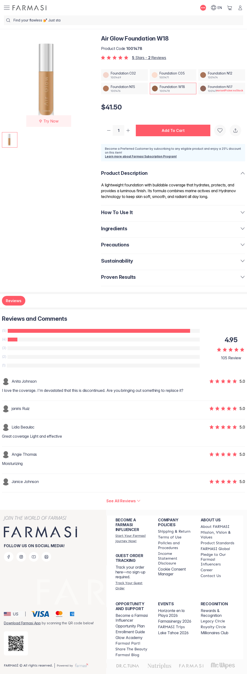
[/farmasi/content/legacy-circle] (213, 621)
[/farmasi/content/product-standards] (217, 543)
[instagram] (21, 557)
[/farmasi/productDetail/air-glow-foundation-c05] (173, 75)
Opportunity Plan (130, 626)
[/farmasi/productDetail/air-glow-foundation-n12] (221, 75)
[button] (175, 130)
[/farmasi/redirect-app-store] (16, 643)
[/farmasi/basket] (230, 8)
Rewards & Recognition (211, 613)
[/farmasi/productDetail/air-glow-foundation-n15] (124, 88)
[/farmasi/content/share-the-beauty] (131, 649)
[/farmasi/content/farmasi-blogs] (127, 655)
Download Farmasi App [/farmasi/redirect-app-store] (22, 623)
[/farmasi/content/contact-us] (211, 575)
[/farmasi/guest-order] (132, 585)
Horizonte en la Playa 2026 (171, 613)
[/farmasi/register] (132, 538)
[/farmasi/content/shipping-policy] (174, 531)
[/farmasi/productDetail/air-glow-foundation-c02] (124, 75)
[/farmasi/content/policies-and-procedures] (175, 545)
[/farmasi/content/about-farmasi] (215, 526)
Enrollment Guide (130, 631)
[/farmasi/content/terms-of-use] (169, 537)
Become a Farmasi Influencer (132, 618)
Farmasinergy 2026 (174, 621)
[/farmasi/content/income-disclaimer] (175, 558)
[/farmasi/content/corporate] (215, 548)
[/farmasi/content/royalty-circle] (213, 627)
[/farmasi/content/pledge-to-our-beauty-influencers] (217, 559)
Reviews (13, 301)
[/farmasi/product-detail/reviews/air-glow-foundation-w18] (123, 501)
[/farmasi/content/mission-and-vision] (217, 535)
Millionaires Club (214, 632)
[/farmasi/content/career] (207, 570)
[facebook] (9, 557)
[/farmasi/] (29, 8)
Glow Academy (129, 637)
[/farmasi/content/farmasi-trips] (171, 627)
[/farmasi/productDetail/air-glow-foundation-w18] (173, 88)
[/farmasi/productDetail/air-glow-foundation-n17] (221, 88)
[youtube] (34, 557)
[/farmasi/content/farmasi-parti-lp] (128, 643)
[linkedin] (46, 557)
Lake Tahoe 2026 (173, 632)
